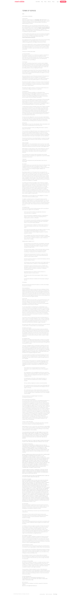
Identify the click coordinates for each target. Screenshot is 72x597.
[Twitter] (55, 594)
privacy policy (42, 594)
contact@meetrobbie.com (27, 46)
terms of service (49, 594)
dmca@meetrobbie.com (31, 349)
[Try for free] (63, 2)
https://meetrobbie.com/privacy (28, 37)
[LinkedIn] (56, 594)
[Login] (57, 2)
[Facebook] (53, 594)
